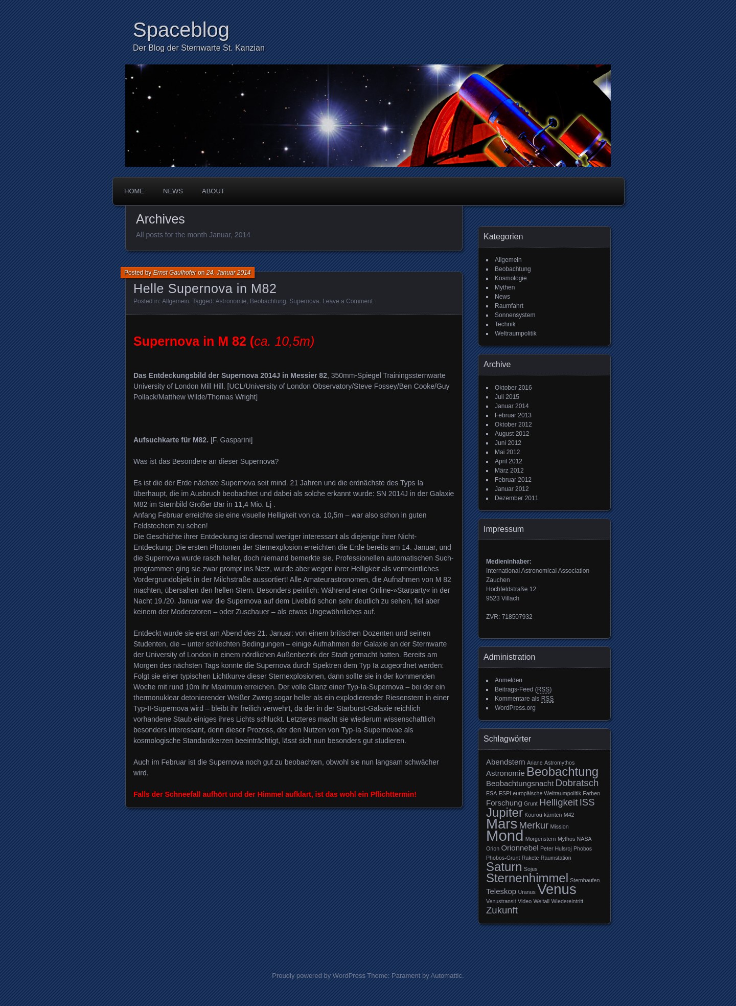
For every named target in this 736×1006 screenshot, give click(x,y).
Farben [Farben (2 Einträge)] (591, 793)
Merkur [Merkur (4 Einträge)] (534, 825)
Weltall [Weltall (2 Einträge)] (541, 901)
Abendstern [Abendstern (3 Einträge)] (505, 761)
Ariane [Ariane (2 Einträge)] (535, 762)
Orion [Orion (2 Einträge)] (492, 848)
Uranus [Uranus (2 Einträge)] (526, 892)
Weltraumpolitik (516, 333)
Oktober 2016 (513, 387)
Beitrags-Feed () (523, 690)
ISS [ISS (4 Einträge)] (587, 802)
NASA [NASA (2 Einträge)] (584, 839)
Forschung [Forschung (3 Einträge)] (504, 802)
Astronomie (231, 301)
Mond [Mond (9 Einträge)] (504, 835)
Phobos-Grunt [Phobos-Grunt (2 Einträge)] (503, 858)
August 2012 (512, 433)
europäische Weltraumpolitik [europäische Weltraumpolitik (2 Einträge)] (547, 793)
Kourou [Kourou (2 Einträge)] (533, 815)
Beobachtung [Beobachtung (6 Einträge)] (562, 771)
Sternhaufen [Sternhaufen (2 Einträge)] (585, 880)
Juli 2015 (507, 396)
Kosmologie (511, 278)
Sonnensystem (515, 315)
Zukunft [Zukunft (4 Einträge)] (502, 910)
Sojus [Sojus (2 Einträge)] (531, 869)
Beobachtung (268, 301)
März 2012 (509, 470)
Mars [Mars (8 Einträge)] (501, 824)
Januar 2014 (512, 406)
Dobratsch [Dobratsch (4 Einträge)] (577, 782)
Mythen (505, 287)
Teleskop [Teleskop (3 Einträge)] (501, 891)
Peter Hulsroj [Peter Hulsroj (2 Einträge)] (556, 848)
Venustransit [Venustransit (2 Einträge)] (501, 901)
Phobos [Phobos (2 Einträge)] (582, 848)
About (213, 191)
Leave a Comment (348, 301)
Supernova (304, 301)
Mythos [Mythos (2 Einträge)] (566, 839)
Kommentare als (524, 699)
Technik (505, 324)
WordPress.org (515, 707)
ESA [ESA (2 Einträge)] (491, 793)
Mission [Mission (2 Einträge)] (559, 826)
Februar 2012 (513, 479)
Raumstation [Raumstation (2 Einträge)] (556, 858)
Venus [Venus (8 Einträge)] (557, 889)
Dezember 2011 (516, 498)
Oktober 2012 (513, 424)
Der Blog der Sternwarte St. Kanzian (199, 47)
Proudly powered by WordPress (318, 975)
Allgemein (175, 301)
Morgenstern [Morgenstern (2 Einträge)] (540, 839)
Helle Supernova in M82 (205, 288)
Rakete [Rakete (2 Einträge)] (530, 858)
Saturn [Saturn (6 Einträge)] (504, 867)
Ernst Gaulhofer (174, 272)
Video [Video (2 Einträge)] (525, 901)
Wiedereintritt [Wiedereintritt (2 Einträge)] (567, 901)
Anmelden (508, 680)
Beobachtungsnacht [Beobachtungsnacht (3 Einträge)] (520, 783)
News (173, 191)
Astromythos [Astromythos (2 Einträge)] (559, 762)
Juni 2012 (508, 442)
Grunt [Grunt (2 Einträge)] (531, 803)
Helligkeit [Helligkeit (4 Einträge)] (558, 802)
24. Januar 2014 (228, 272)
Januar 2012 (512, 489)
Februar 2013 (513, 415)
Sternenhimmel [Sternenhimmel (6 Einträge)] (527, 878)
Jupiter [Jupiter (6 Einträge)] (504, 812)
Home (134, 191)
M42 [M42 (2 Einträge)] (569, 815)
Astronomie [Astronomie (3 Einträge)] (505, 773)
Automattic (446, 975)
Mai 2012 (507, 452)
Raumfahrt (509, 305)
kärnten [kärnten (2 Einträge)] (553, 815)
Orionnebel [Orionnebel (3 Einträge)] (519, 847)
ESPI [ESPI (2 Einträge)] (505, 793)
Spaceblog (181, 29)
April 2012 (508, 461)
